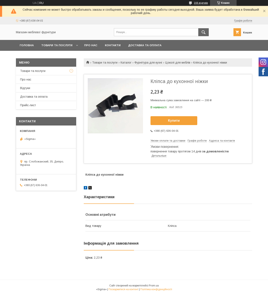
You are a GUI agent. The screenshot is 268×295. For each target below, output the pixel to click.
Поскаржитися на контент (123, 289)
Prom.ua (154, 285)
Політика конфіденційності (156, 289)
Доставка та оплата (144, 45)
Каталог (126, 62)
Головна (27, 45)
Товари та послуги (56, 45)
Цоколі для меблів (177, 62)
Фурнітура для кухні (148, 62)
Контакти (113, 45)
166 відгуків (201, 2)
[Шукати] (203, 32)
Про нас (90, 45)
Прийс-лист (28, 105)
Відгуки (25, 88)
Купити (174, 120)
